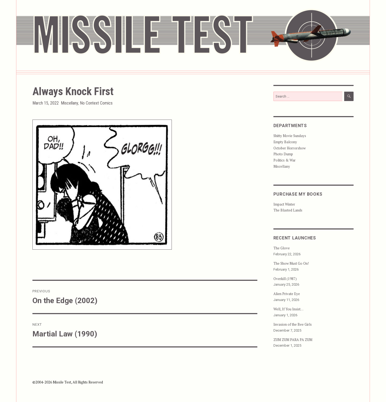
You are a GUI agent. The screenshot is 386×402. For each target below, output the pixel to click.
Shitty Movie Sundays (289, 135)
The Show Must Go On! (291, 263)
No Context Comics (96, 103)
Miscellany (69, 103)
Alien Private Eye (286, 293)
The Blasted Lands (287, 210)
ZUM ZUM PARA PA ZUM (292, 339)
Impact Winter (284, 204)
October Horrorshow (289, 148)
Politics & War (284, 160)
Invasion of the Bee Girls (292, 324)
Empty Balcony (285, 141)
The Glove (281, 248)
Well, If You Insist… (288, 309)
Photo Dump (283, 154)
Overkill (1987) (285, 278)
